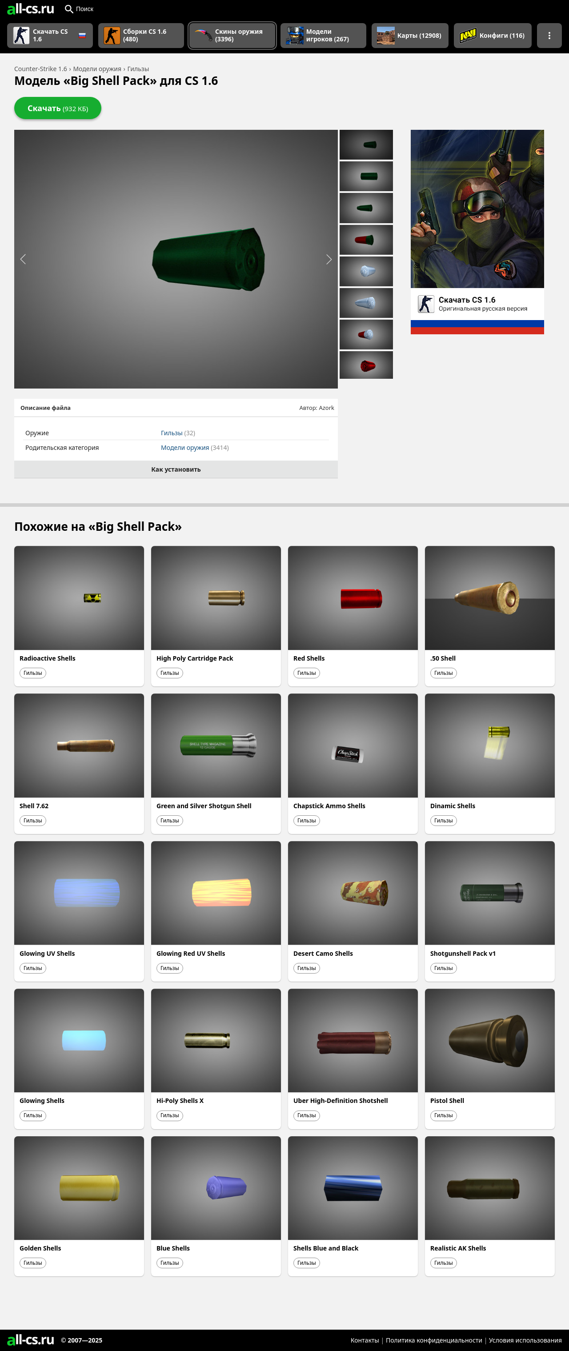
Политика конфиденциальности (434, 1340)
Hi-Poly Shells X (180, 1100)
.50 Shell (443, 658)
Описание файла (45, 408)
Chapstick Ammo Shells (329, 806)
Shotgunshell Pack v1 (463, 953)
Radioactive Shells (48, 658)
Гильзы (178, 433)
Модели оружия (195, 447)
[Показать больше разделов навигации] (549, 35)
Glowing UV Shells (47, 953)
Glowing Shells (42, 1100)
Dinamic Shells (452, 806)
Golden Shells (40, 1248)
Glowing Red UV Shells (190, 953)
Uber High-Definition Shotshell (340, 1100)
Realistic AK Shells (458, 1248)
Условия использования (525, 1340)
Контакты (365, 1340)
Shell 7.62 (34, 806)
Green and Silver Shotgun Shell (204, 806)
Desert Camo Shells (323, 953)
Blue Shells (173, 1248)
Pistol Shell (447, 1100)
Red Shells (309, 658)
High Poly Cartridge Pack (194, 658)
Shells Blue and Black (326, 1248)
